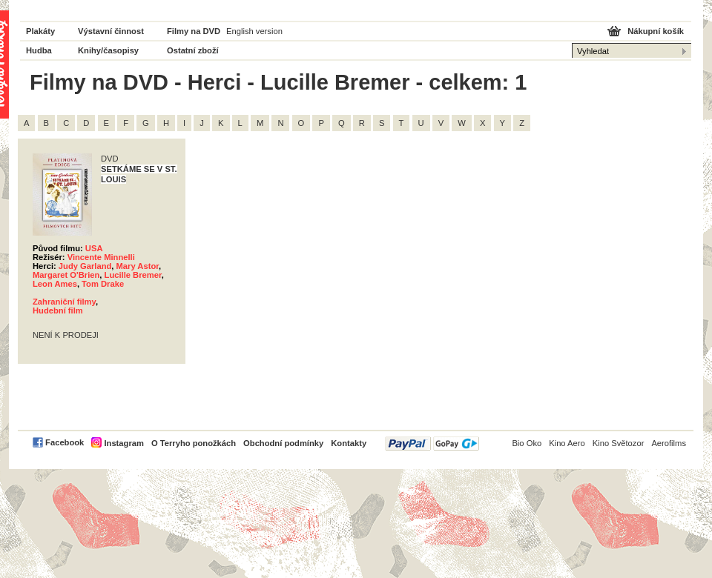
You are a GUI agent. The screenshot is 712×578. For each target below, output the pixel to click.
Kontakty (348, 443)
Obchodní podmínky (283, 443)
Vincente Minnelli (101, 257)
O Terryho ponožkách (193, 443)
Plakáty (40, 31)
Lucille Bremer (133, 274)
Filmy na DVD (193, 31)
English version (254, 31)
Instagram (123, 443)
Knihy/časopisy (108, 50)
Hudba (39, 50)
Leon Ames (55, 283)
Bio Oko (526, 443)
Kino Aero (567, 443)
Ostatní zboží (193, 50)
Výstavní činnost (111, 31)
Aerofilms (668, 443)
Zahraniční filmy (64, 301)
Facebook (64, 442)
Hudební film (58, 310)
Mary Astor (137, 266)
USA (94, 248)
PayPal (432, 443)
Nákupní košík (655, 31)
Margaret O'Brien (66, 274)
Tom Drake (103, 283)
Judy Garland (85, 266)
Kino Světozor (619, 443)
